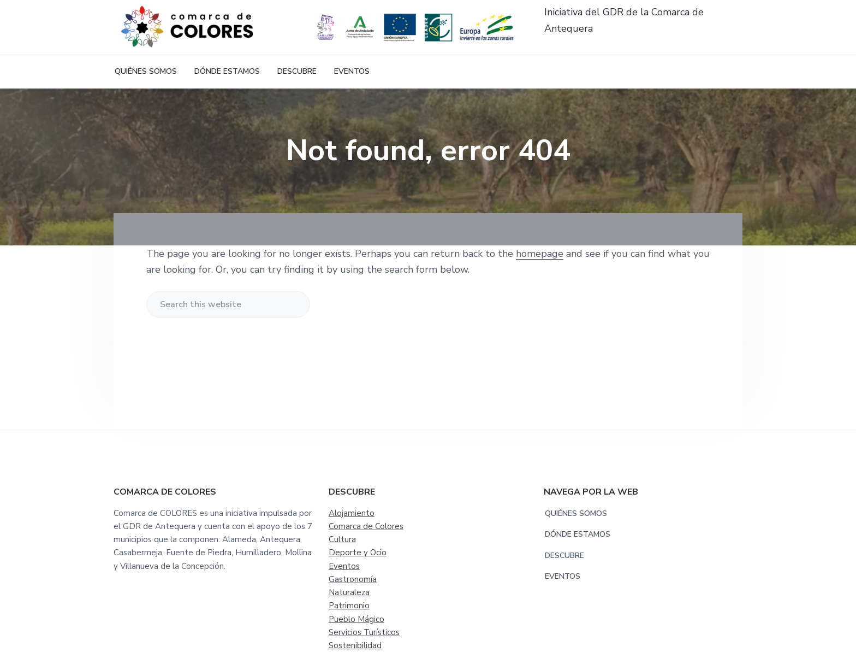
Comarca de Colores (366, 526)
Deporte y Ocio (358, 552)
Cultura (342, 539)
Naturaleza (349, 592)
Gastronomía (353, 579)
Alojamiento (351, 513)
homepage (539, 253)
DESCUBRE (564, 555)
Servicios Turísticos (364, 632)
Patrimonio (349, 605)
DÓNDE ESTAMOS (577, 534)
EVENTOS (562, 576)
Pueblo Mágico (356, 619)
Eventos (344, 566)
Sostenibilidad (355, 645)
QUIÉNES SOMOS (576, 513)
